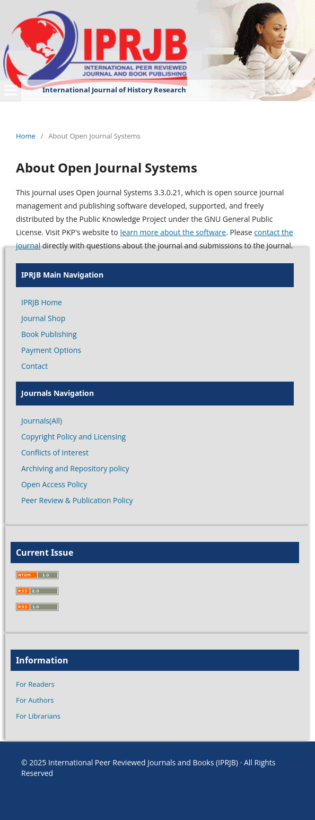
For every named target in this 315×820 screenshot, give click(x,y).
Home (26, 136)
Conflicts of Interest (55, 452)
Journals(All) (41, 421)
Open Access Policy (54, 484)
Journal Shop (43, 318)
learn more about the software (173, 232)
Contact (34, 366)
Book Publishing (49, 334)
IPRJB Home (41, 302)
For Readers (35, 684)
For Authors (35, 700)
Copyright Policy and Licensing (73, 436)
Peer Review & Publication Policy (77, 500)
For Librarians (38, 716)
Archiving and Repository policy (75, 468)
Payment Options (51, 350)
